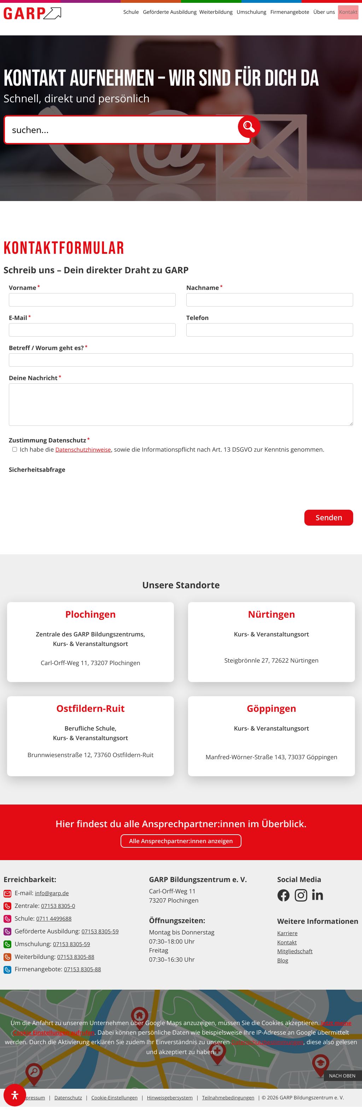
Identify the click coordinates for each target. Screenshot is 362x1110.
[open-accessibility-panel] (15, 1095)
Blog (283, 964)
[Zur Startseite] (37, 19)
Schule (145, 18)
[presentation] (62, 489)
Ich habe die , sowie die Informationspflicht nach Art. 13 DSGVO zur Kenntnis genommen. (174, 449)
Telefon (197, 318)
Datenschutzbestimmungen (278, 1045)
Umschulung (255, 18)
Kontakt (346, 18)
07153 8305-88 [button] (78, 960)
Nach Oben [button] (343, 1055)
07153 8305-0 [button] (60, 909)
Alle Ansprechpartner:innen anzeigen (181, 845)
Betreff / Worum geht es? (46, 348)
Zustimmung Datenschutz (47, 440)
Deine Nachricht (33, 378)
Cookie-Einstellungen (113, 1101)
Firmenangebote (291, 18)
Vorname (22, 288)
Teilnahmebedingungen (223, 1101)
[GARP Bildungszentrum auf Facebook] (283, 900)
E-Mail (18, 318)
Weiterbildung (222, 18)
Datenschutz (69, 1101)
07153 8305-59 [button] (102, 935)
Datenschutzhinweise (85, 449)
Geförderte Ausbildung (179, 18)
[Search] (125, 129)
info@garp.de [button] (53, 897)
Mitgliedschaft (296, 955)
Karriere (288, 937)
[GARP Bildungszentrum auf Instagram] (301, 900)
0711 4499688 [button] (55, 922)
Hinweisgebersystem (167, 1101)
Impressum (37, 1101)
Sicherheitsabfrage (37, 469)
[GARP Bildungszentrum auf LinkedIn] (317, 900)
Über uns (323, 18)
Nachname (202, 288)
